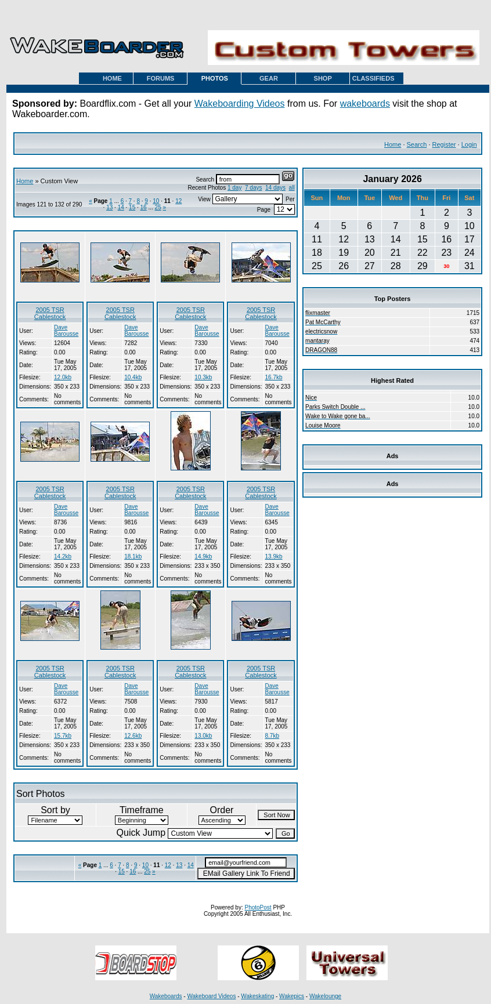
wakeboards (365, 103)
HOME (112, 78)
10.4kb (133, 377)
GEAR (268, 78)
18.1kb (133, 556)
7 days (253, 187)
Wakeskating (257, 996)
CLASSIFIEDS (373, 78)
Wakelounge (325, 996)
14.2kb (62, 556)
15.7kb (62, 736)
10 (156, 201)
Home (392, 144)
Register (444, 144)
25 (158, 207)
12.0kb (62, 377)
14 (121, 207)
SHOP (323, 78)
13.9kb (274, 556)
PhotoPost (257, 907)
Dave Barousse (66, 330)
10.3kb (203, 377)
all (292, 187)
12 (178, 201)
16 (143, 207)
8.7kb (272, 736)
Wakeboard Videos (211, 996)
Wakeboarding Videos (239, 103)
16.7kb (274, 377)
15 (132, 207)
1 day (234, 187)
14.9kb (203, 556)
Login (469, 144)
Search (417, 144)
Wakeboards (166, 996)
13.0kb (203, 736)
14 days (275, 187)
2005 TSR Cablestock (50, 313)
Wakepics (291, 996)
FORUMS (161, 78)
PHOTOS (214, 78)
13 (109, 207)
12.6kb (133, 736)
